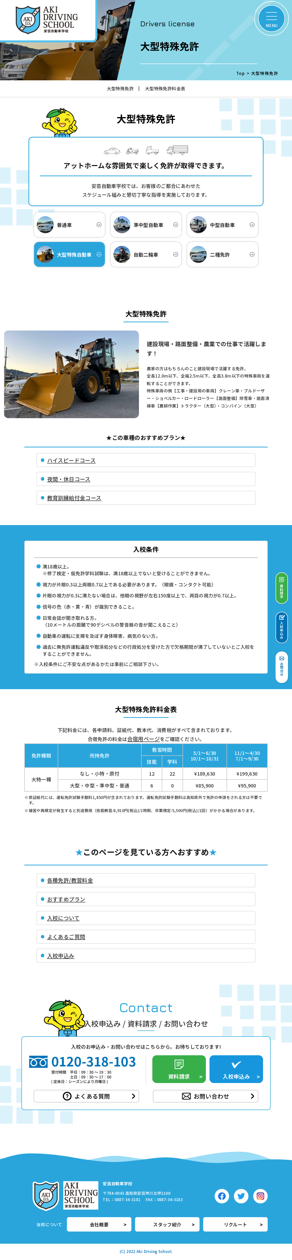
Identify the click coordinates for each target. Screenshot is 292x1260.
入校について (63, 918)
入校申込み (60, 955)
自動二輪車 (135, 254)
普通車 (54, 224)
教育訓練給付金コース (74, 497)
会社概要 (99, 1224)
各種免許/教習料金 (70, 880)
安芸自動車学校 (117, 1183)
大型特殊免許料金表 (165, 88)
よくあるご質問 (66, 936)
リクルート (235, 1224)
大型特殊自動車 (64, 254)
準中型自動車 (138, 224)
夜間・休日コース (69, 479)
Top (240, 73)
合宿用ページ (143, 738)
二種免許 (210, 254)
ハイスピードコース (71, 460)
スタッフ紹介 (167, 1224)
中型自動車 (212, 224)
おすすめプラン (66, 899)
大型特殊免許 (120, 88)
